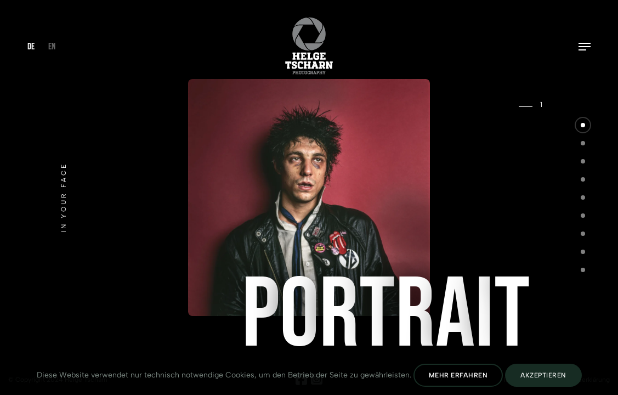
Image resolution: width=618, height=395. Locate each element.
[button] (583, 125)
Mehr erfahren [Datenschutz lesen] (458, 375)
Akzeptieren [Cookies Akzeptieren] (543, 375)
